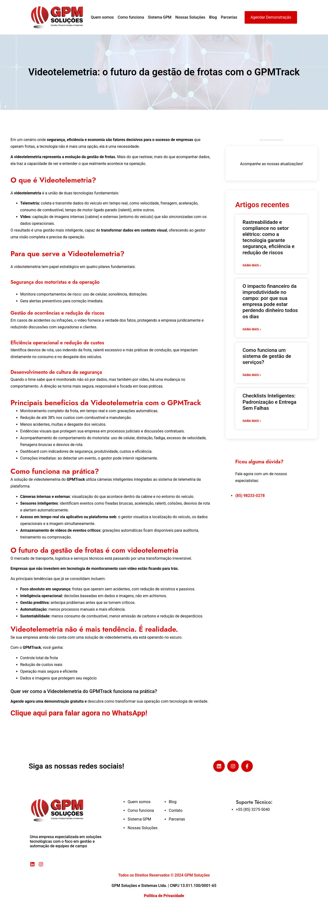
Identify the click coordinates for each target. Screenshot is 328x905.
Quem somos (102, 17)
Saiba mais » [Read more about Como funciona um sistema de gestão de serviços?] (251, 375)
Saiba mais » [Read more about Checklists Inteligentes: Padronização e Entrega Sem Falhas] (251, 421)
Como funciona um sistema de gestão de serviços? (266, 356)
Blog (213, 17)
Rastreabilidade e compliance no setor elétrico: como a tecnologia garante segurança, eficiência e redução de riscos (268, 237)
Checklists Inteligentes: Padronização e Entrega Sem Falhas (269, 402)
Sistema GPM (160, 17)
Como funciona (131, 17)
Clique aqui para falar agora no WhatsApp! (80, 713)
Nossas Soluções (190, 17)
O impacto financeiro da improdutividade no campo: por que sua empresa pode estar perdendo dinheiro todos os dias (270, 301)
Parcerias (229, 17)
